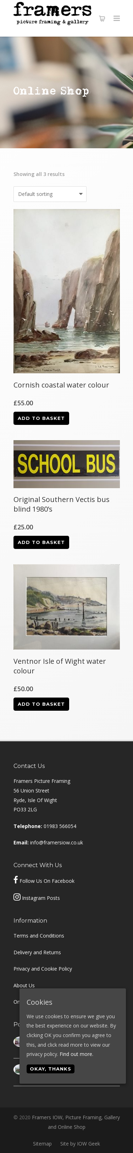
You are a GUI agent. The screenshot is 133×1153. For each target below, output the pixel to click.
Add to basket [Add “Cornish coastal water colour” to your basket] (41, 418)
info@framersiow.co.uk (56, 842)
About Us (24, 985)
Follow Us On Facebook (47, 880)
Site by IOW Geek (80, 1143)
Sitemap (42, 1143)
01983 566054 (60, 826)
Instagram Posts (41, 898)
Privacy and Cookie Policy (42, 968)
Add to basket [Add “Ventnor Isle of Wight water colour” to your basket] (41, 704)
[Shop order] (50, 194)
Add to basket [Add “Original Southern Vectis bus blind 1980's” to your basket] (41, 542)
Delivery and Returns (37, 952)
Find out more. (76, 1054)
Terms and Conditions (38, 935)
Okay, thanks (50, 1069)
